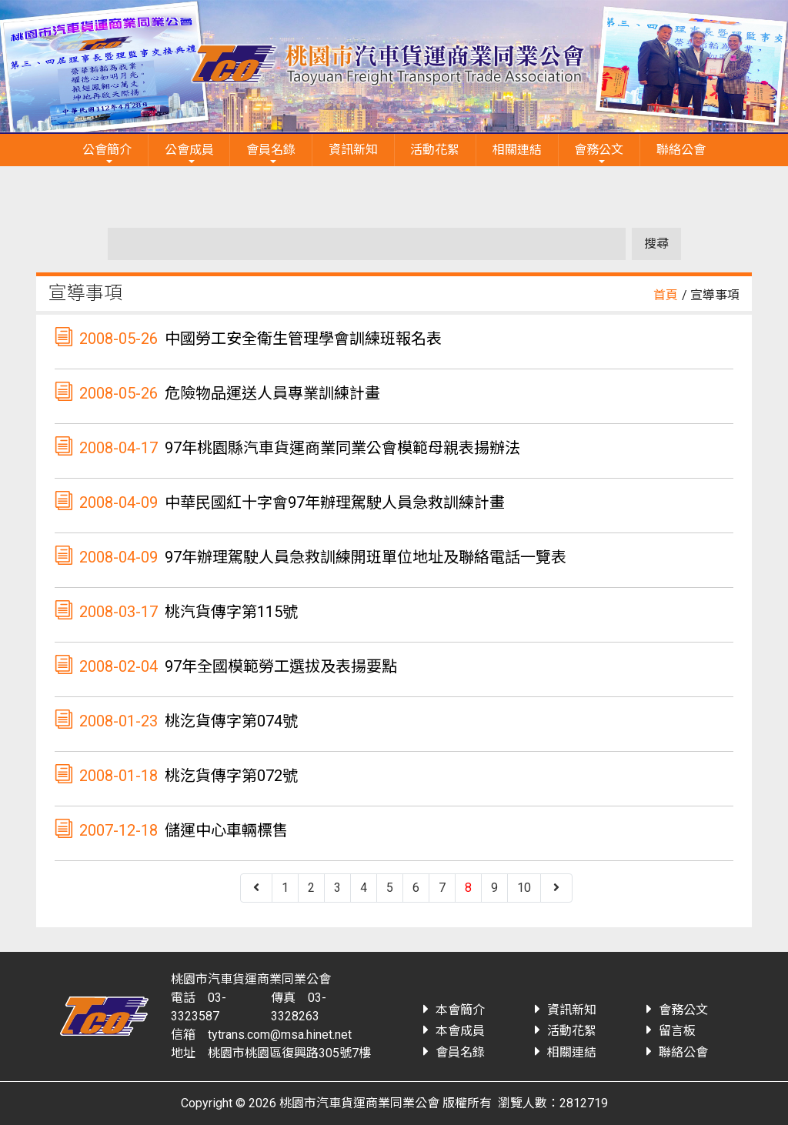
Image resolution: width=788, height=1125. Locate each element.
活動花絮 (434, 149)
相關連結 (517, 149)
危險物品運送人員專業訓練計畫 (272, 393)
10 (524, 887)
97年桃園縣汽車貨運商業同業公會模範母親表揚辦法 (342, 448)
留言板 (677, 1030)
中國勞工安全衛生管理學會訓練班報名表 (303, 338)
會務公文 (598, 149)
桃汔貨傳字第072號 (231, 775)
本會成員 (460, 1030)
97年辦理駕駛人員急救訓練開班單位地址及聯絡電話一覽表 (365, 557)
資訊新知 (353, 149)
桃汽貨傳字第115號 (231, 612)
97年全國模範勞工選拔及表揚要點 (281, 666)
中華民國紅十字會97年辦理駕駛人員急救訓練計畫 (335, 502)
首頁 (665, 295)
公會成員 (189, 149)
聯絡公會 (681, 149)
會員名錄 (271, 149)
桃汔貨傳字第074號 (231, 721)
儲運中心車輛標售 (226, 830)
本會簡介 (460, 1010)
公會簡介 (107, 149)
